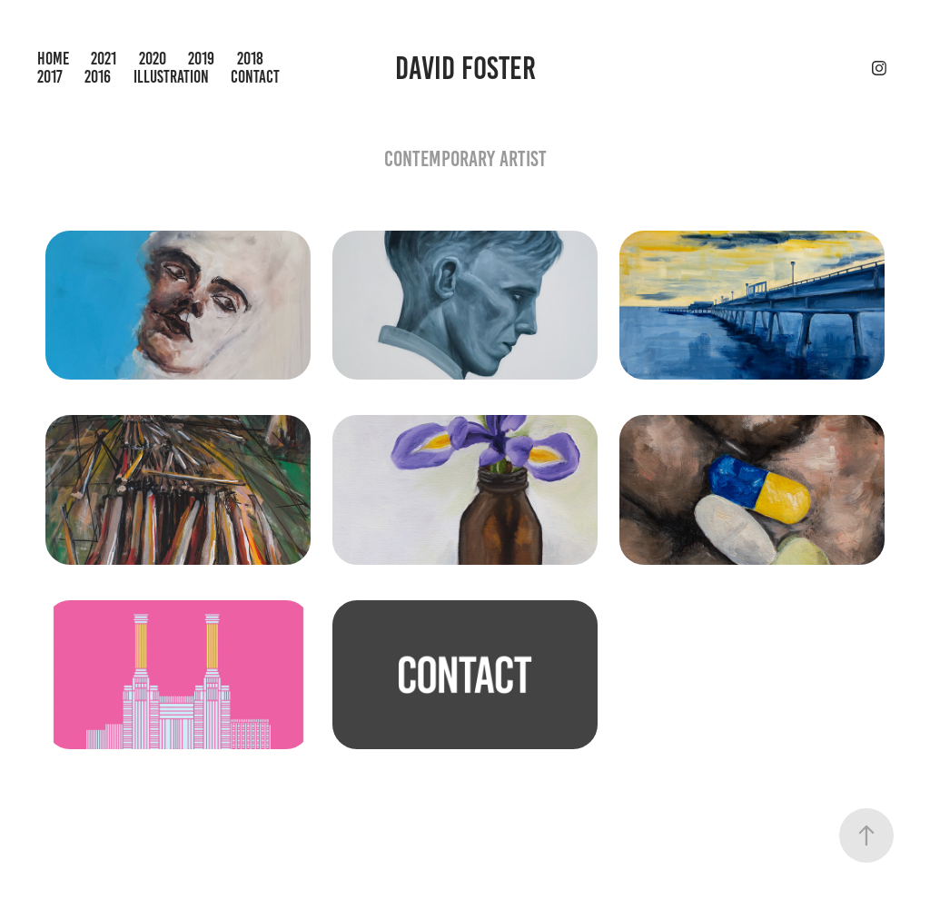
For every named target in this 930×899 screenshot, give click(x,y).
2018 (250, 58)
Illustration (171, 76)
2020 (152, 58)
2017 (50, 76)
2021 (103, 58)
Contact (255, 76)
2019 (201, 58)
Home (53, 58)
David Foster (465, 68)
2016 (97, 76)
